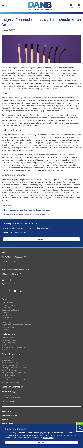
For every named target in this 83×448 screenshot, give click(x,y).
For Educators (7, 320)
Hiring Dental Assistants (10, 382)
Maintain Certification (9, 340)
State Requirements (12, 386)
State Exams (6, 315)
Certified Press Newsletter (11, 398)
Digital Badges (7, 317)
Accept (41, 442)
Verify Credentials (8, 350)
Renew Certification (9, 342)
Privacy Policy (7, 424)
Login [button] (79, 6)
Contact (71, 7)
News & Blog (8, 391)
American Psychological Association (53, 75)
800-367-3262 (10, 284)
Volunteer (5, 330)
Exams (5, 299)
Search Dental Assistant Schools (13, 365)
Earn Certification (8, 338)
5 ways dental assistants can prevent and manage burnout (28, 214)
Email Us (9, 280)
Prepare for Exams (8, 305)
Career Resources (11, 354)
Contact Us (41, 239)
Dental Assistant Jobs (9, 370)
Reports (5, 419)
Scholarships (6, 377)
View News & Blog (8, 395)
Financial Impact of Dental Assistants (15, 380)
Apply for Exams (7, 303)
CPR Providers (7, 345)
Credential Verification (10, 402)
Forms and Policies (8, 327)
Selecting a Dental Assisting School (14, 368)
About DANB (7, 411)
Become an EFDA (8, 360)
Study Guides (6, 308)
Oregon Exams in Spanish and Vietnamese (17, 325)
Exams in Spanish (8, 322)
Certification (8, 333)
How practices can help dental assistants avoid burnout (27, 210)
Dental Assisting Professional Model (14, 373)
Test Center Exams (8, 312)
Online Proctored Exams (10, 310)
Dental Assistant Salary (10, 363)
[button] (79, 428)
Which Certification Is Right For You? (15, 347)
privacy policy (48, 437)
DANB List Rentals (8, 375)
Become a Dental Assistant (11, 358)
